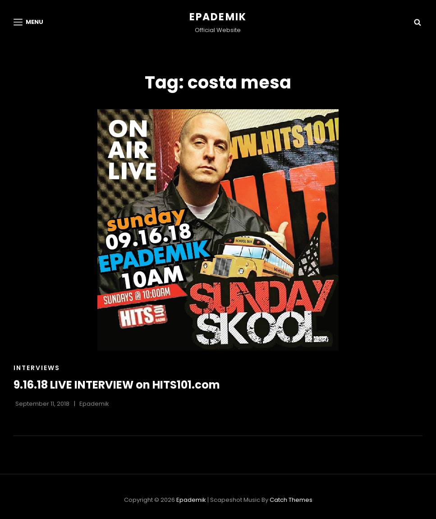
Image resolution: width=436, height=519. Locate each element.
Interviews (37, 367)
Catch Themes (291, 500)
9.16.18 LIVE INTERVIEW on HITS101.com (117, 384)
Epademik (218, 17)
